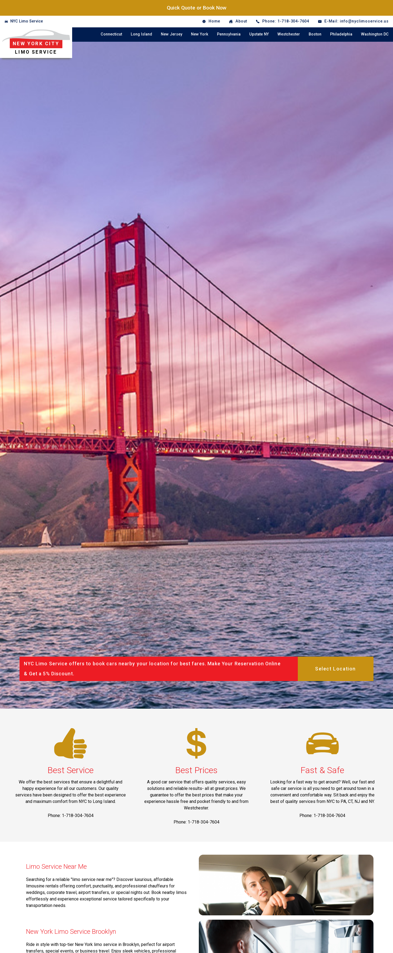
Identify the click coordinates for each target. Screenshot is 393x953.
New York (199, 34)
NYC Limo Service (26, 21)
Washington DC (375, 34)
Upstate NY (259, 34)
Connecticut (111, 34)
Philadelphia (341, 34)
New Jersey (171, 34)
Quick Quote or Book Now (196, 8)
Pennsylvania (229, 34)
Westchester (288, 34)
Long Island (141, 34)
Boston (315, 34)
